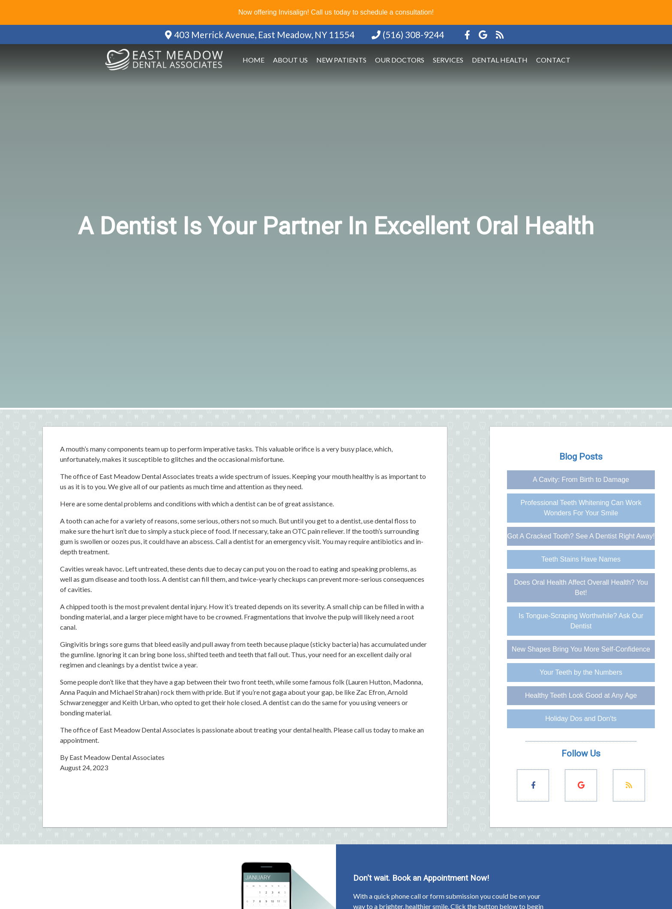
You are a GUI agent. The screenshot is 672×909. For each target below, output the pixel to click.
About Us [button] (290, 60)
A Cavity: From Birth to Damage (581, 479)
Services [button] (448, 60)
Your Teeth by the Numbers (581, 672)
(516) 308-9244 (413, 34)
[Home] (166, 71)
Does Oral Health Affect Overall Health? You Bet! (581, 587)
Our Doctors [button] (399, 60)
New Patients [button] (341, 60)
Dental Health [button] (500, 60)
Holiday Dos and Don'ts (581, 718)
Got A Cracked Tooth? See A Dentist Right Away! (581, 536)
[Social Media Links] (533, 785)
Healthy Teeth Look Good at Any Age (581, 695)
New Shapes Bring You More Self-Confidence (581, 649)
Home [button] (253, 60)
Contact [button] (553, 60)
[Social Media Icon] (468, 34)
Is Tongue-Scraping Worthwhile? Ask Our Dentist (581, 621)
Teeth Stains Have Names (581, 559)
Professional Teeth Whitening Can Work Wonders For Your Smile (580, 508)
